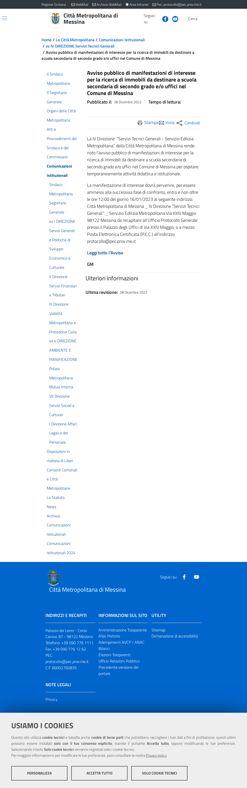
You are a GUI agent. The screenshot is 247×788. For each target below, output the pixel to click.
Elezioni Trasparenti (114, 655)
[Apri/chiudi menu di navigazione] (5, 18)
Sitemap (158, 630)
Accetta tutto (99, 773)
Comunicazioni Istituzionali (122, 40)
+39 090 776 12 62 (69, 649)
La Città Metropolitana (75, 40)
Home (47, 40)
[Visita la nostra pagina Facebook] (163, 19)
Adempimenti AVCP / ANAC (121, 642)
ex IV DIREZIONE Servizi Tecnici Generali (80, 46)
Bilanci (104, 648)
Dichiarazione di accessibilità (175, 636)
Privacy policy (156, 755)
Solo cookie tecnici (159, 773)
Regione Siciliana (54, 4)
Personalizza (39, 773)
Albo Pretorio (109, 636)
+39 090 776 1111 (77, 643)
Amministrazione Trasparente (122, 630)
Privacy (52, 699)
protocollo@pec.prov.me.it (67, 661)
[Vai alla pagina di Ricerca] (203, 19)
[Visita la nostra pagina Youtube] (173, 19)
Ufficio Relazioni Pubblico (119, 661)
